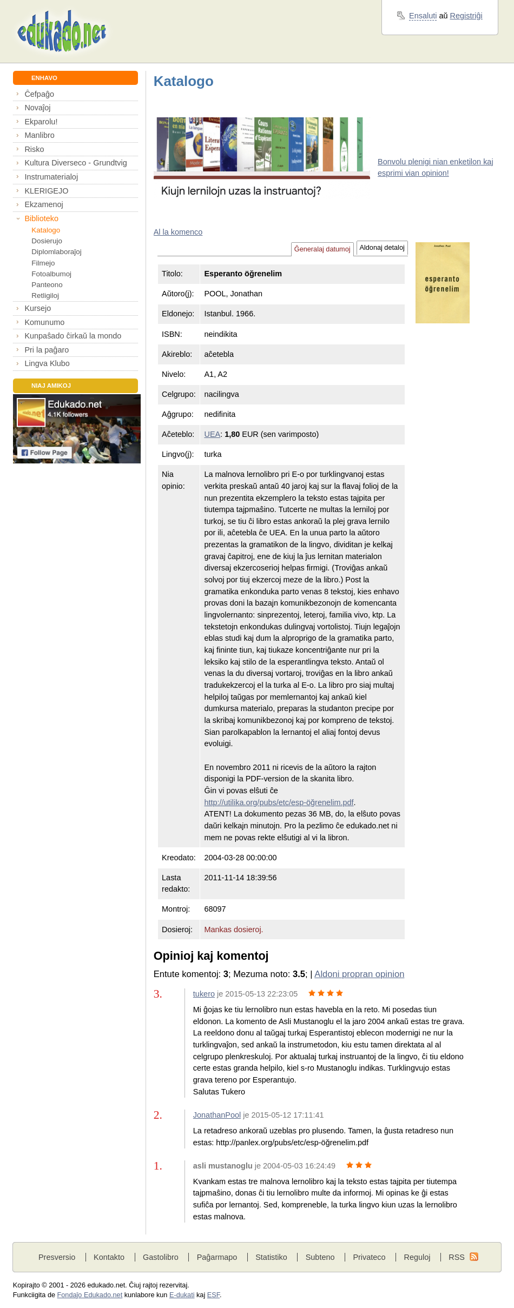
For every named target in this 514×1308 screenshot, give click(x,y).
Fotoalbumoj (51, 274)
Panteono (46, 285)
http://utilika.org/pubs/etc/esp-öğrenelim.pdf (278, 802)
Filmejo (43, 263)
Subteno (320, 1257)
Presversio (56, 1257)
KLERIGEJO (46, 191)
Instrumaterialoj (51, 176)
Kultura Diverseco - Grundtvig (75, 162)
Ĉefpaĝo (39, 94)
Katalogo (45, 230)
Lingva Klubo (46, 363)
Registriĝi (466, 15)
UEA (212, 434)
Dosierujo (46, 241)
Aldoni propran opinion (359, 974)
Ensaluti (423, 15)
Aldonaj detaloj (382, 247)
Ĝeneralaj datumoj (322, 249)
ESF (213, 1295)
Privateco (369, 1257)
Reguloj (417, 1257)
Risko (34, 149)
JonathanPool (217, 1115)
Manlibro (39, 135)
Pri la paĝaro (46, 350)
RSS (457, 1257)
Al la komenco (178, 232)
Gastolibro (161, 1257)
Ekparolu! (40, 121)
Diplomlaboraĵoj (56, 252)
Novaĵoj (37, 107)
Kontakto (109, 1257)
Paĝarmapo (217, 1257)
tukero (204, 994)
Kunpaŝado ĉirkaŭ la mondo (72, 335)
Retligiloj (45, 295)
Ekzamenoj (43, 204)
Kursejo (37, 308)
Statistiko (271, 1257)
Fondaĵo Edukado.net (90, 1295)
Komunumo (44, 322)
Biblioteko (41, 218)
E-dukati (182, 1295)
